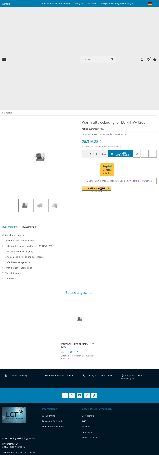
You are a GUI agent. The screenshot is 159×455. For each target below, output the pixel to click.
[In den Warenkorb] (120, 71)
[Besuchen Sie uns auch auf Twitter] (72, 312)
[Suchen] (94, 18)
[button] (151, 3)
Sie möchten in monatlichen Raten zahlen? (119, 98)
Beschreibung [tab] (10, 144)
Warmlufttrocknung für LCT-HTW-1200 (78, 263)
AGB (84, 338)
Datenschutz (88, 333)
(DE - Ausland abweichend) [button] (114, 51)
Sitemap (86, 343)
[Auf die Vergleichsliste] (136, 71)
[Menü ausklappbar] (4, 18)
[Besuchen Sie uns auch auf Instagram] (87, 312)
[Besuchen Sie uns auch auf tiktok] (5, 411)
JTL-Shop (132, 444)
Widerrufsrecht (89, 354)
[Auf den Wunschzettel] (145, 71)
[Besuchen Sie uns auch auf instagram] (28, 405)
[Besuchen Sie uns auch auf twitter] (13, 405)
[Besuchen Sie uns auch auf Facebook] (65, 312)
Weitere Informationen (140, 98)
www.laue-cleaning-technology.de (19, 388)
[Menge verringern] (85, 71)
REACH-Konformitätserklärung (17, 394)
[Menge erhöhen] (96, 71)
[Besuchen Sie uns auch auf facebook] (5, 405)
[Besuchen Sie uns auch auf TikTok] (94, 312)
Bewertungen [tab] (29, 144)
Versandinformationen (53, 343)
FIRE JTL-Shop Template (147, 444)
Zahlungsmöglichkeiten (53, 338)
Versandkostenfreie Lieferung (108, 63)
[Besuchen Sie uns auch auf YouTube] (79, 312)
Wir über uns (48, 333)
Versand (96, 434)
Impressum (87, 349)
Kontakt (6, 3)
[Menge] (90, 71)
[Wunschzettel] (147, 18)
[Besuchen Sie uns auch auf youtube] (21, 405)
